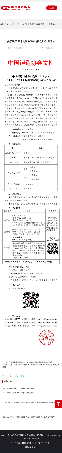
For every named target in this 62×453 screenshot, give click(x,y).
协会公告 (10, 24)
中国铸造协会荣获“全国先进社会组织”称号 (18, 388)
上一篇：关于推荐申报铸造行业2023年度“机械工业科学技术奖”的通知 (28, 362)
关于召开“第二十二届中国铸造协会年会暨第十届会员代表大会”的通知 (28, 417)
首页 (2, 24)
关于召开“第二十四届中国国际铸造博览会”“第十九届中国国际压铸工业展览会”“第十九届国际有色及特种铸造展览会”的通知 (31, 403)
